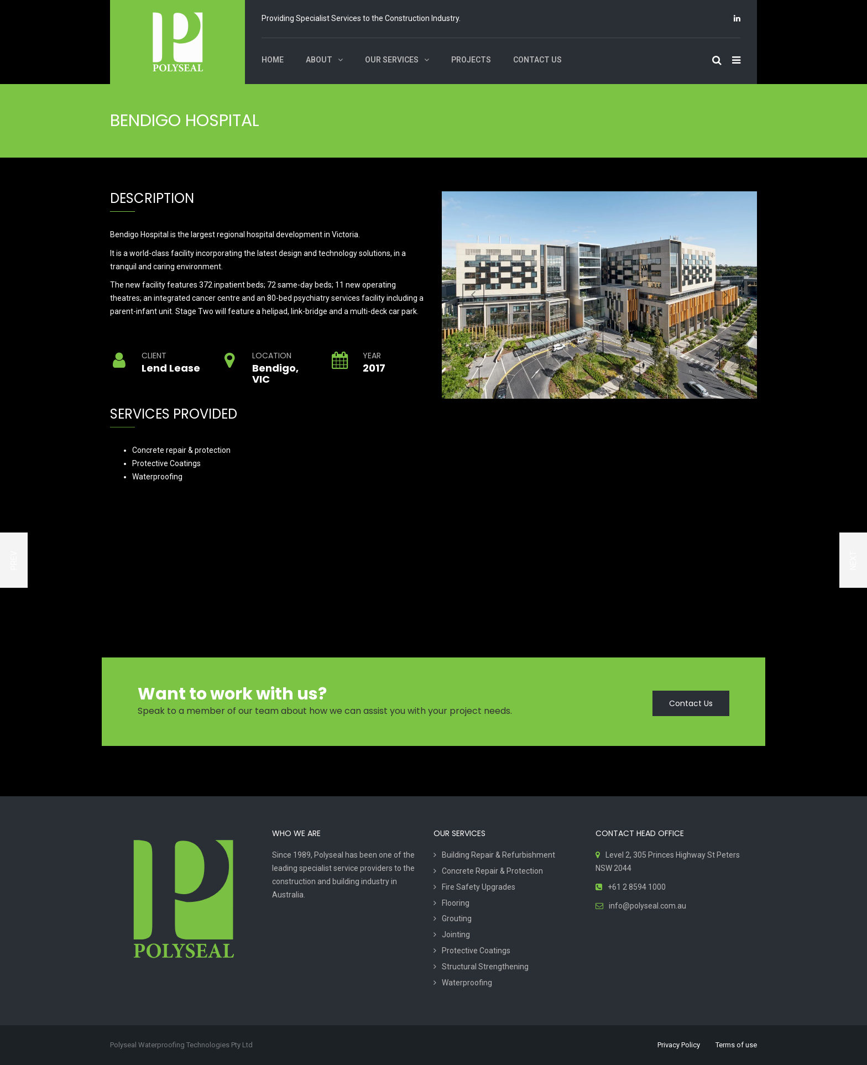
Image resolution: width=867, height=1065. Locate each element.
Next (725, 295)
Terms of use (736, 1045)
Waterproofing (467, 982)
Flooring (455, 903)
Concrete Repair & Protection (492, 870)
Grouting (457, 918)
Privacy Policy (678, 1045)
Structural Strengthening (485, 966)
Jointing (456, 934)
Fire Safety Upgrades (478, 887)
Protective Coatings (476, 950)
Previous (473, 295)
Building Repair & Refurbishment (498, 854)
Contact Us (691, 703)
